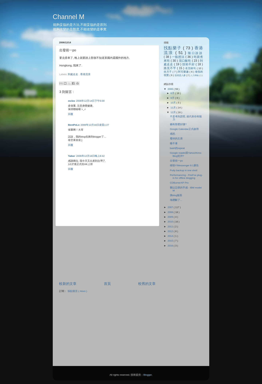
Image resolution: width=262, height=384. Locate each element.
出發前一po (176, 160)
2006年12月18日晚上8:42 (90, 156)
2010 (171, 221)
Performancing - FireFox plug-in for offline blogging (186, 176)
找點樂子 (173, 48)
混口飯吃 (185, 60)
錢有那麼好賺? (178, 124)
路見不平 (170, 68)
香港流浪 (85, 74)
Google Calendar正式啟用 (184, 129)
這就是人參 (180, 75)
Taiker (71, 156)
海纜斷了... (176, 200)
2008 (171, 212)
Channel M (68, 17)
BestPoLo (74, 125)
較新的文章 (67, 284)
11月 (173, 107)
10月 (173, 102)
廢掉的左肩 (176, 138)
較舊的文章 (147, 284)
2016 (171, 245)
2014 (171, 236)
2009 (171, 217)
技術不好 (189, 64)
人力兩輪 (195, 75)
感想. (173, 133)
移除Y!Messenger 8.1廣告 (184, 165)
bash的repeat (177, 148)
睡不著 (174, 143)
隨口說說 (195, 53)
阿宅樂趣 (183, 71)
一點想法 (179, 56)
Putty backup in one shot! (184, 170)
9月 (172, 98)
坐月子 (168, 71)
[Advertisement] (101, 77)
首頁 (107, 284)
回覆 (70, 114)
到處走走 (73, 74)
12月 (173, 112)
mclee (71, 101)
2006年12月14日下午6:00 (90, 101)
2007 (171, 207)
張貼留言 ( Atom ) (77, 291)
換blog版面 (176, 195)
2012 (171, 231)
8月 (172, 93)
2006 (171, 89)
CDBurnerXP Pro (179, 182)
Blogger (147, 374)
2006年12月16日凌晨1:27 (95, 125)
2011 (171, 226)
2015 (171, 240)
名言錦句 (191, 68)
